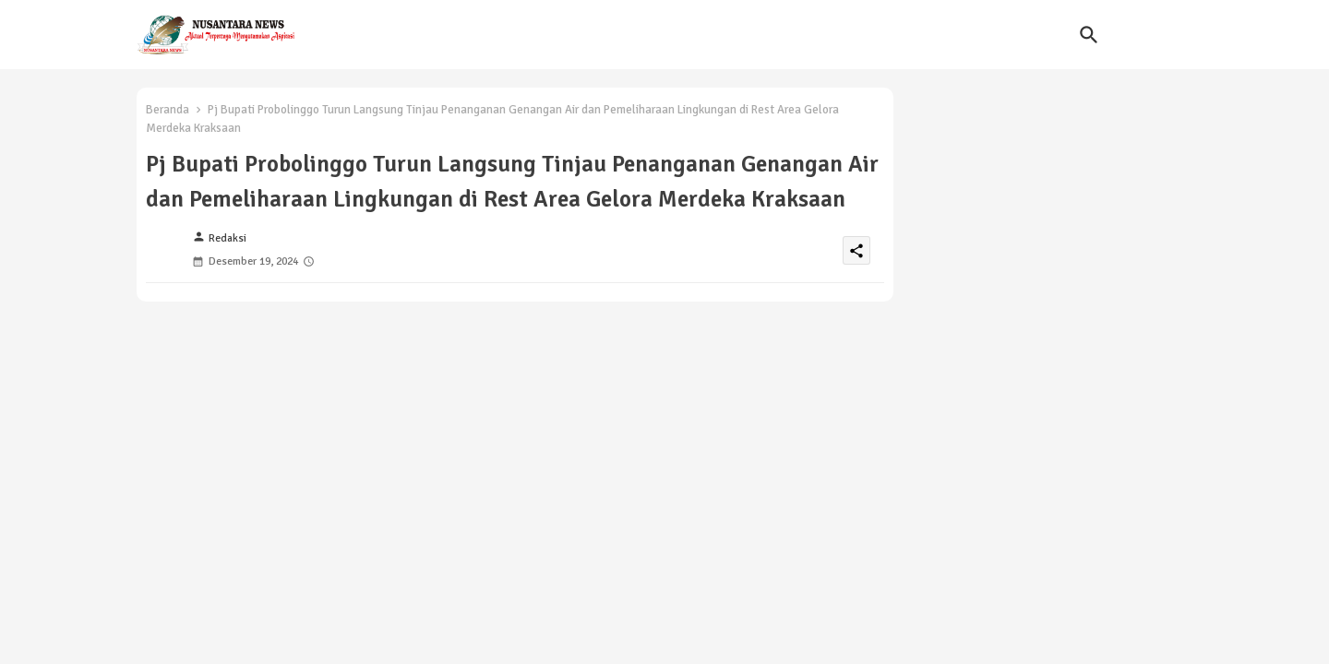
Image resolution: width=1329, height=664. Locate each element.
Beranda (167, 109)
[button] (1089, 35)
